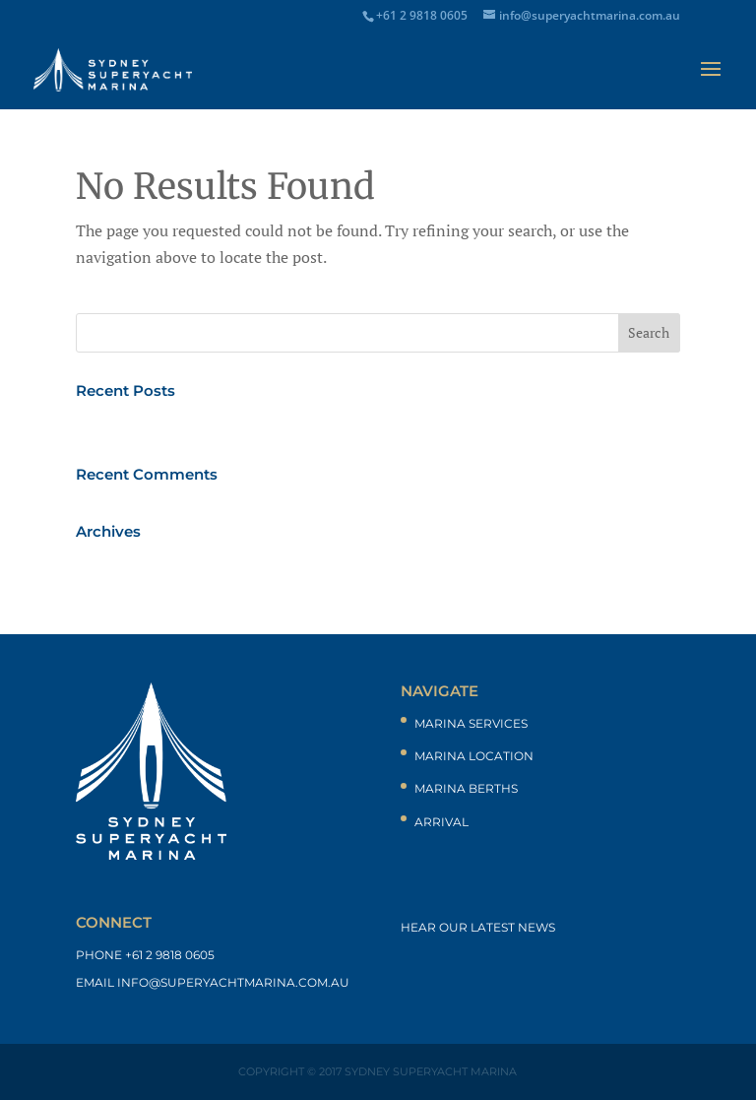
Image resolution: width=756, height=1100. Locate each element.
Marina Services (471, 723)
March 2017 (117, 563)
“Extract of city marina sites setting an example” (245, 422)
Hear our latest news (478, 927)
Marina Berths (466, 788)
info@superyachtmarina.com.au (233, 982)
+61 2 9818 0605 (170, 954)
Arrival (441, 821)
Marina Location (474, 755)
